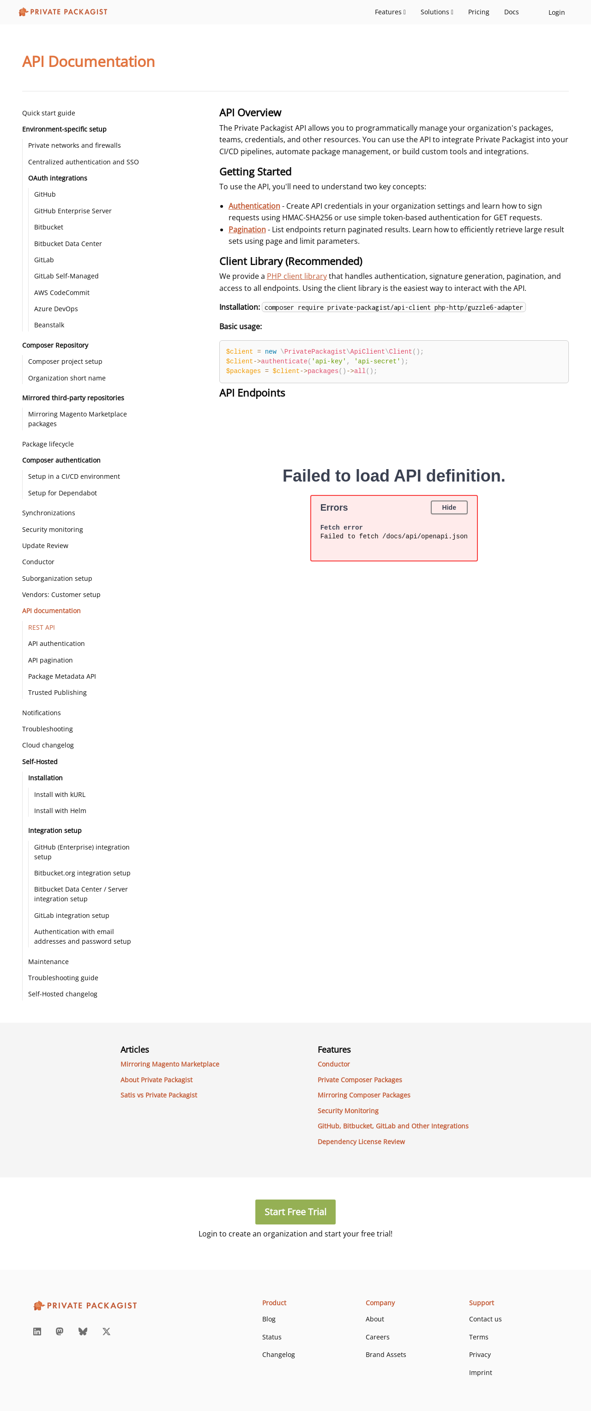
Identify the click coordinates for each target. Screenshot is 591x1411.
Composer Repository (55, 345)
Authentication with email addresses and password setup (82, 936)
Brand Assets (386, 1354)
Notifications (41, 712)
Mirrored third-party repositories (73, 397)
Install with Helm (60, 810)
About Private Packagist (157, 1079)
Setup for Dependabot (62, 492)
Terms (478, 1337)
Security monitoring (52, 529)
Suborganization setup (57, 578)
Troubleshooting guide (63, 977)
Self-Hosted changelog (62, 993)
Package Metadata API (62, 676)
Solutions (437, 11)
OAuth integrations (57, 178)
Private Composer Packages (360, 1079)
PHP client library (297, 276)
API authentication (56, 643)
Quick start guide (48, 113)
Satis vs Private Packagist (159, 1095)
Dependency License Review (361, 1141)
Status (272, 1337)
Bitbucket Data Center (68, 243)
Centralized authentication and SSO (83, 161)
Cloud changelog (48, 745)
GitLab (44, 259)
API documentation (51, 610)
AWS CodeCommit (62, 292)
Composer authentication (61, 460)
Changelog (278, 1354)
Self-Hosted (40, 761)
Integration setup (55, 830)
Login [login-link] (557, 12)
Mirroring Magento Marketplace (170, 1064)
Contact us (485, 1319)
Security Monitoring (348, 1110)
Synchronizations (48, 512)
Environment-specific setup (64, 129)
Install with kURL (59, 794)
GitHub (45, 194)
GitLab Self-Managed (66, 275)
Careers (378, 1337)
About (375, 1319)
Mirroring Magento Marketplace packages (77, 419)
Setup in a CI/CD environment (74, 476)
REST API (41, 627)
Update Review (45, 545)
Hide (449, 507)
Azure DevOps (56, 308)
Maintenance (48, 961)
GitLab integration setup (71, 915)
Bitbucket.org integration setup (82, 872)
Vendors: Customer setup (61, 594)
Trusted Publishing (57, 692)
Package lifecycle (48, 444)
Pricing (478, 11)
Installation (45, 777)
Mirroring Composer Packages (364, 1095)
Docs (511, 11)
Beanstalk (49, 324)
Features (390, 11)
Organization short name (67, 378)
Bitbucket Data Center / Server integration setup (81, 894)
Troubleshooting (47, 728)
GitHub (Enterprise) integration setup (82, 852)
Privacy (480, 1354)
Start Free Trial (295, 1212)
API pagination (50, 660)
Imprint (480, 1372)
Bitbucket (48, 227)
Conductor (38, 561)
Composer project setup (65, 361)
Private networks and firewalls (74, 145)
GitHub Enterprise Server (73, 210)
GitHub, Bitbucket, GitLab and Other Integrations (393, 1126)
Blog (269, 1319)
